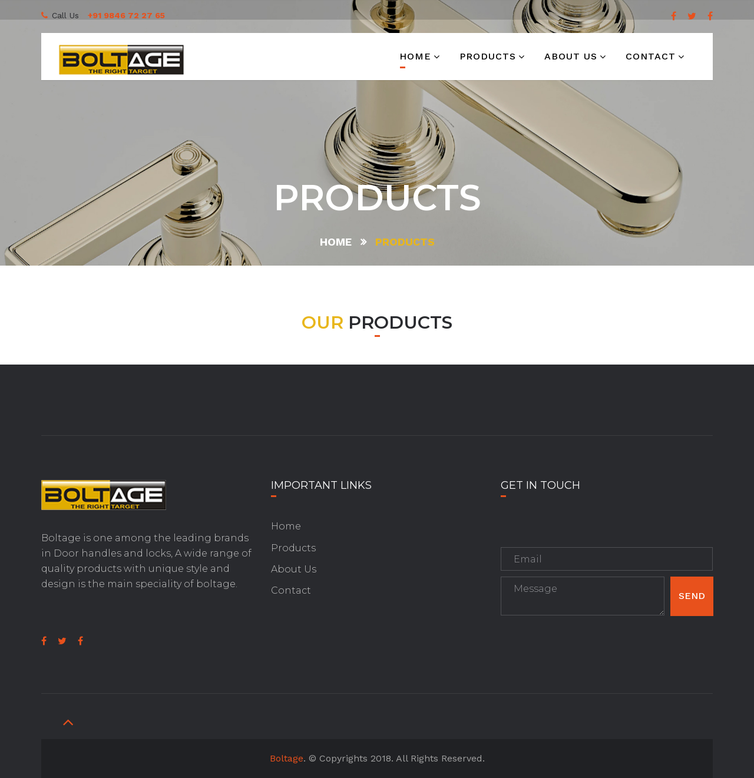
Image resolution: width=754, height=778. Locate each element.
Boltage (286, 758)
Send (692, 595)
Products (487, 56)
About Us (293, 569)
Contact (651, 56)
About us (570, 56)
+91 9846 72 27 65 (126, 15)
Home (415, 56)
